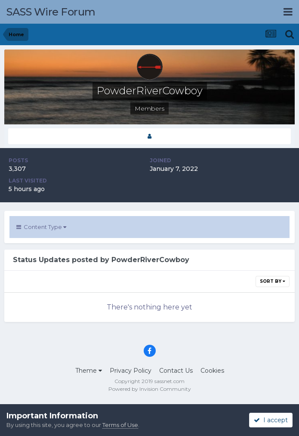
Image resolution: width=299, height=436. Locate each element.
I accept (271, 420)
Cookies (212, 370)
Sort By (272, 281)
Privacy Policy (130, 370)
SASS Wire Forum (51, 12)
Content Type (41, 226)
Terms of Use (120, 424)
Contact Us (176, 370)
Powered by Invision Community (149, 389)
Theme (88, 370)
